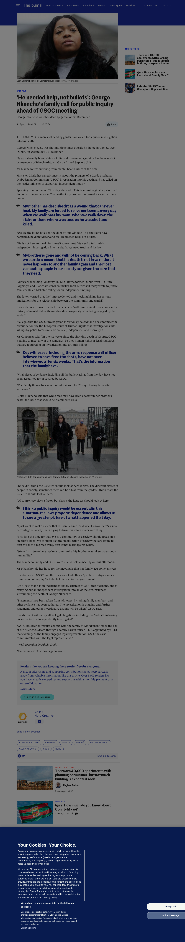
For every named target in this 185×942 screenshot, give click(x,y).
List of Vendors (28, 928)
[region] (92, 884)
